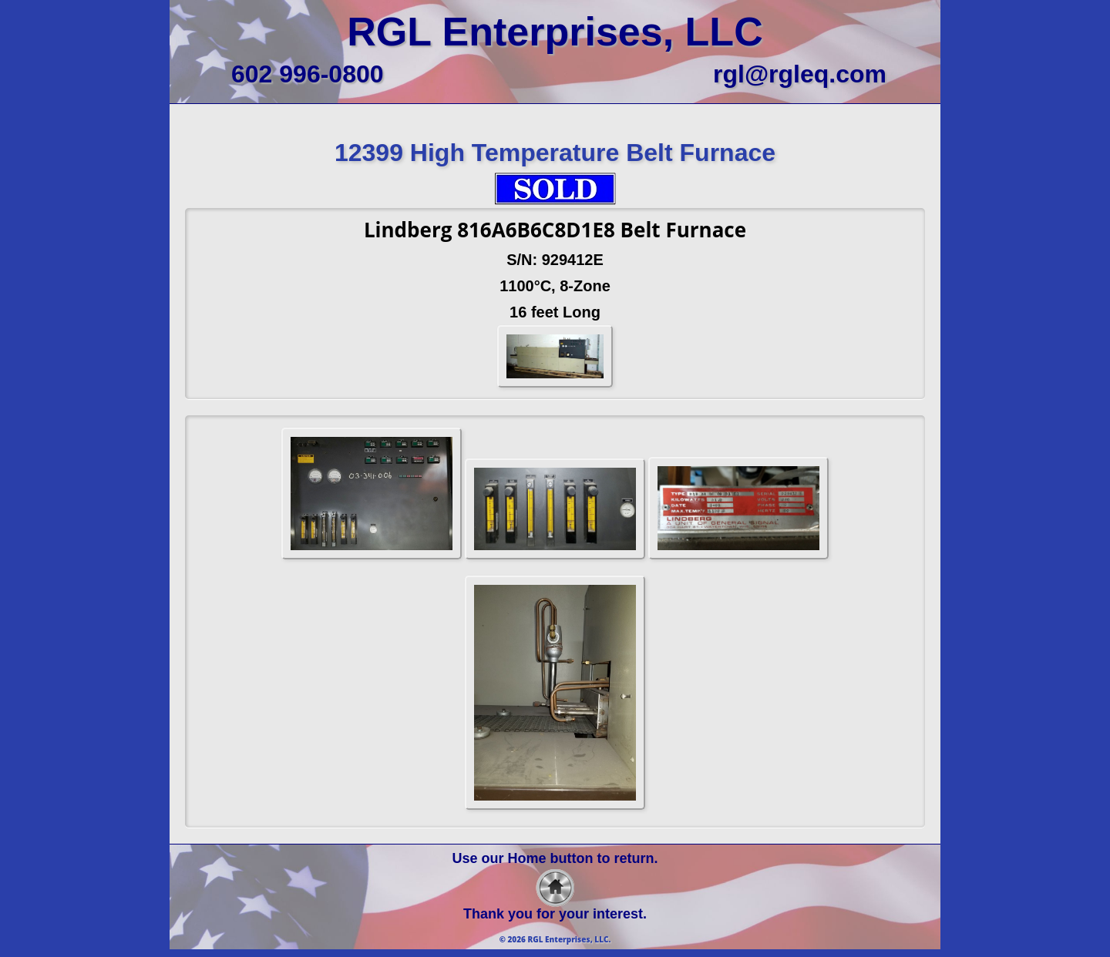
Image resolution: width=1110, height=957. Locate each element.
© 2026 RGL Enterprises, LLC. (555, 939)
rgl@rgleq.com (799, 74)
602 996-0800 (307, 74)
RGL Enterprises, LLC (554, 31)
